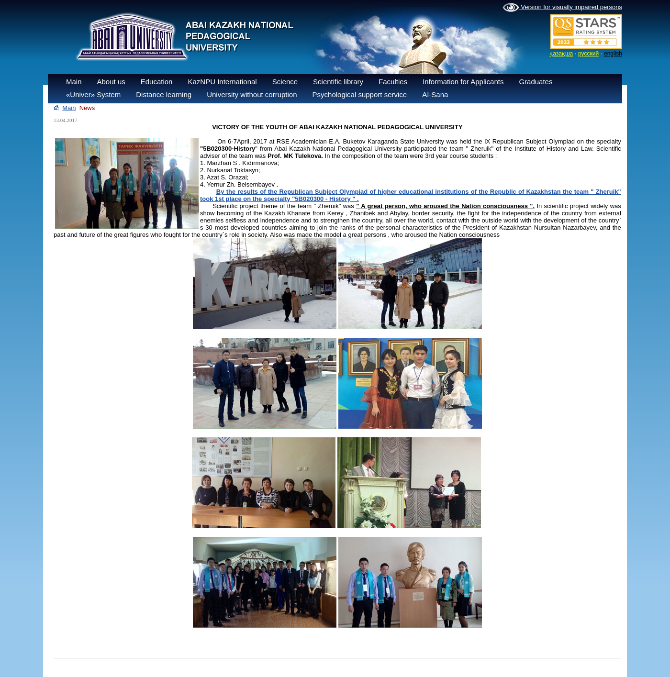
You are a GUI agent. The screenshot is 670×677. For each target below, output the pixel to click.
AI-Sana (435, 94)
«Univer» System (93, 94)
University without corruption (252, 94)
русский (588, 53)
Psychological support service (360, 94)
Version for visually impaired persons (562, 7)
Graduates (535, 82)
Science (285, 82)
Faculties (393, 82)
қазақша (561, 53)
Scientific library (338, 82)
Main (74, 82)
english (613, 53)
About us (111, 82)
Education (157, 82)
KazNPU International (222, 82)
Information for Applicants (463, 82)
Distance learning (163, 94)
